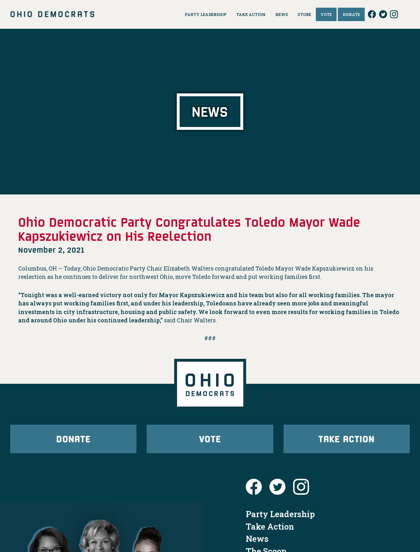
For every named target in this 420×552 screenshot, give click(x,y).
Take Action (346, 440)
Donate (73, 440)
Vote (210, 440)
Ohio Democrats (52, 14)
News (257, 541)
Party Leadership (280, 516)
